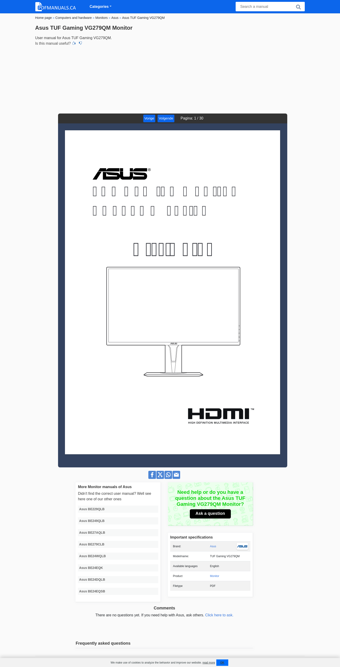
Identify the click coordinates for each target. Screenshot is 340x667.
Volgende (166, 118)
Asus (213, 546)
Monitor (214, 576)
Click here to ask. (219, 615)
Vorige (149, 118)
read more (208, 662)
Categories (99, 7)
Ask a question (210, 513)
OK (222, 662)
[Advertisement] (170, 79)
